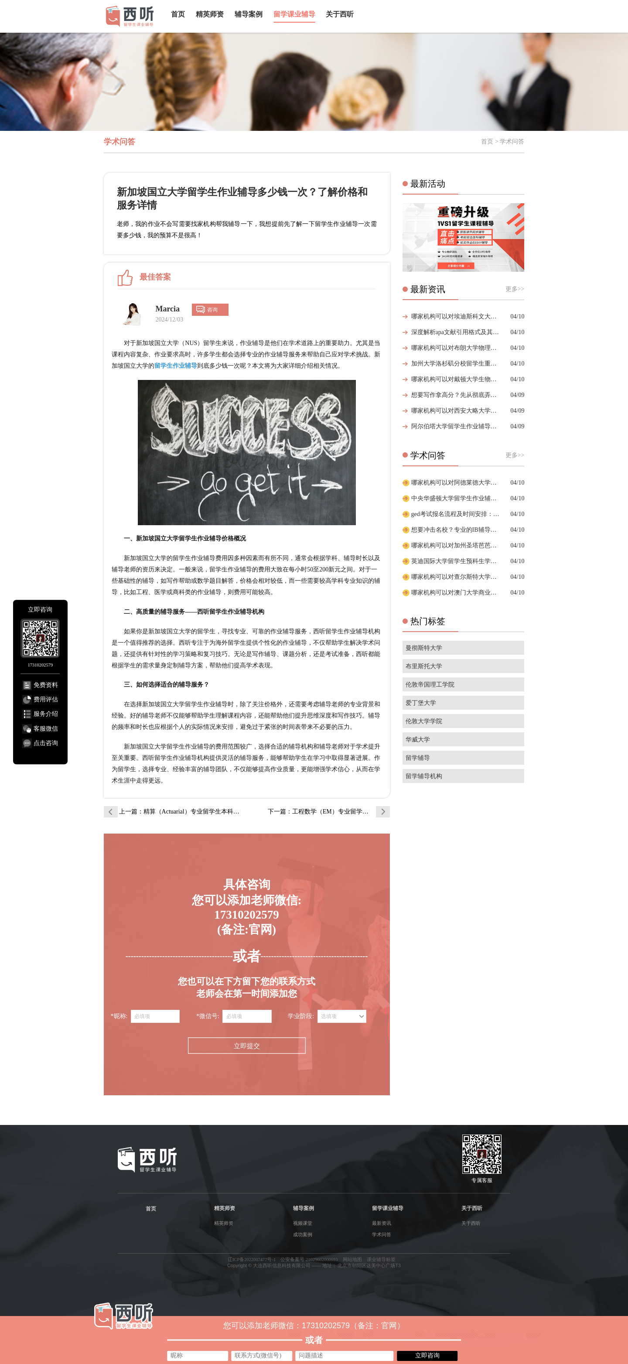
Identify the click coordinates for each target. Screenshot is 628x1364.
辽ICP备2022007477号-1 (252, 1259)
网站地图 (352, 1259)
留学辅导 (418, 758)
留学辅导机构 (424, 776)
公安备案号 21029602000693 (309, 1259)
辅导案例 (249, 14)
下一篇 (329, 811)
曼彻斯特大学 (424, 648)
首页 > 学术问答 (502, 141)
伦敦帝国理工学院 (430, 684)
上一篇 (179, 811)
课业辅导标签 (381, 1259)
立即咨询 (427, 1355)
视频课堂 (302, 1223)
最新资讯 (381, 1223)
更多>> (515, 289)
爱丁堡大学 (421, 703)
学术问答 (381, 1234)
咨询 (212, 310)
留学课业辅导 (294, 14)
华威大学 (418, 739)
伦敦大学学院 (424, 721)
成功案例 (302, 1234)
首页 (178, 14)
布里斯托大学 (424, 666)
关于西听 (340, 14)
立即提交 (247, 1046)
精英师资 (210, 14)
